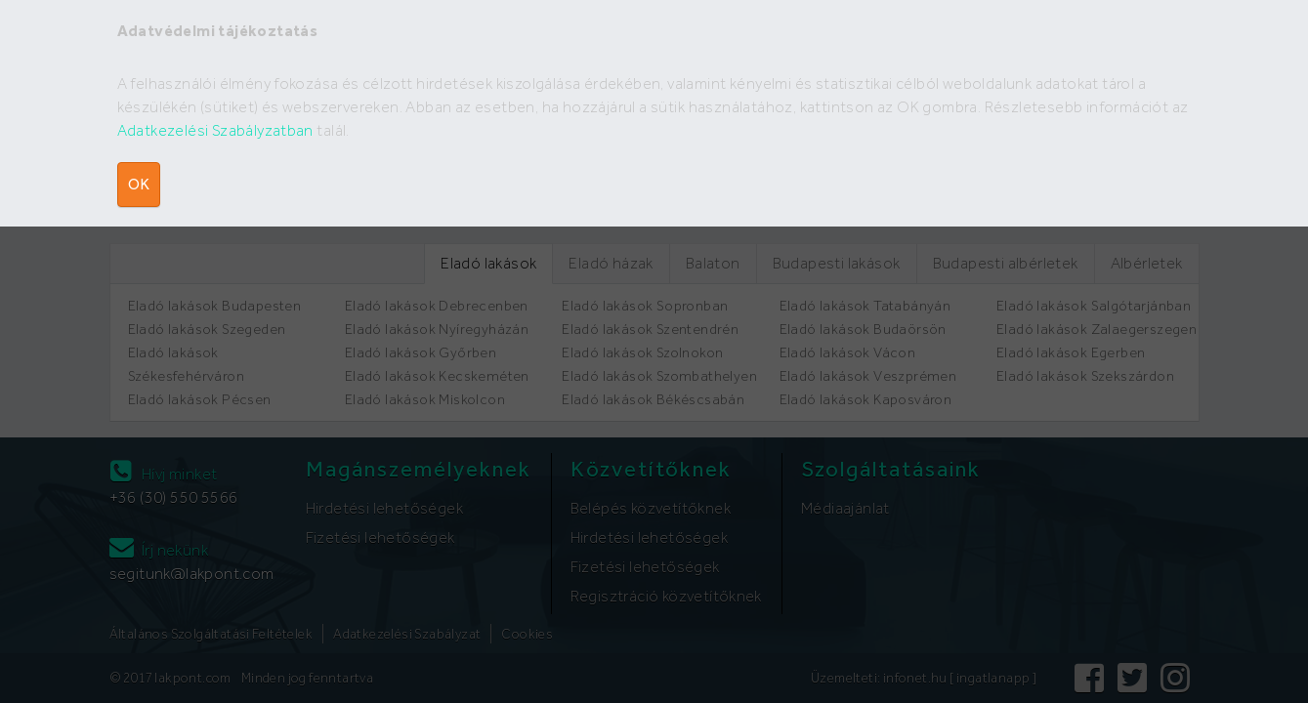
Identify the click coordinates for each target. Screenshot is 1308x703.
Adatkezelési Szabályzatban (215, 130)
